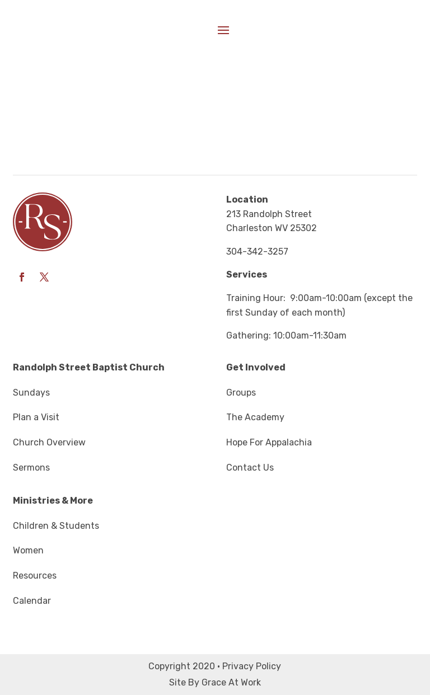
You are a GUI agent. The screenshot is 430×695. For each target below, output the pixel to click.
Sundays (31, 392)
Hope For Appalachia (269, 442)
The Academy (255, 417)
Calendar (32, 600)
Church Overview (49, 442)
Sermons (31, 467)
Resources (35, 575)
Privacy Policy (251, 666)
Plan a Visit (36, 417)
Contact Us (250, 467)
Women (28, 550)
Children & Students (56, 525)
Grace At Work (231, 682)
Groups (241, 392)
